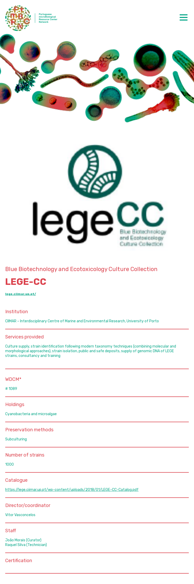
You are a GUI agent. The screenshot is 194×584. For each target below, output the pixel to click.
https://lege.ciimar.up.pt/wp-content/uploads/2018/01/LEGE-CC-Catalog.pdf (72, 489)
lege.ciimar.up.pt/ (20, 294)
